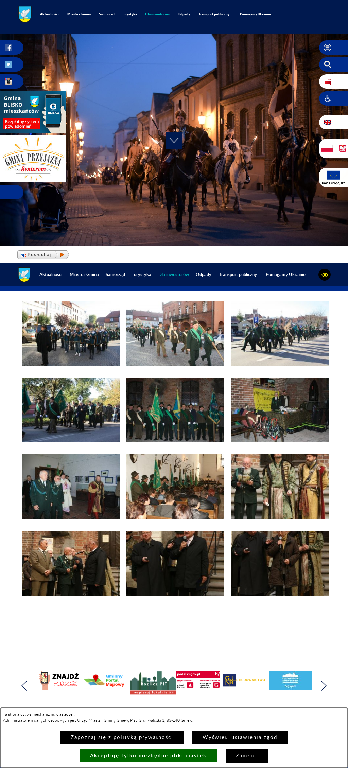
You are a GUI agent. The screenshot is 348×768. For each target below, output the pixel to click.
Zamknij (247, 755)
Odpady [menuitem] (184, 14)
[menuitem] (157, 14)
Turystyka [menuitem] (129, 14)
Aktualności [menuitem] (49, 14)
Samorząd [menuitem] (107, 14)
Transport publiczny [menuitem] (213, 14)
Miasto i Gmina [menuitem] (79, 14)
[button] (333, 47)
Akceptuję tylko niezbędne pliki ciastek (148, 755)
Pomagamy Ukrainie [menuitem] (255, 14)
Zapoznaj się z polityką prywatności (122, 737)
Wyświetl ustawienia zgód (240, 737)
